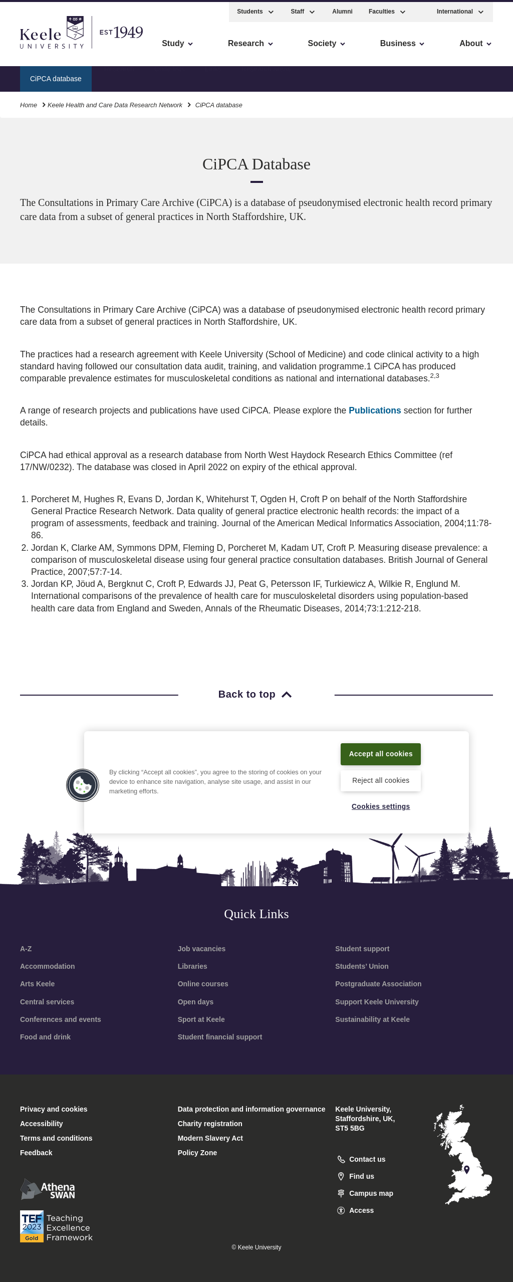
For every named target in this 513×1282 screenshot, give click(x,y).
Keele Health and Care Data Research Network (115, 102)
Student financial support (220, 1037)
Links (213, 76)
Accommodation (47, 966)
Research (119, 76)
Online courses (203, 984)
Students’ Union (362, 966)
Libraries (192, 966)
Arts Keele (37, 984)
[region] (276, 775)
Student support (362, 949)
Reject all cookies (381, 780)
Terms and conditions (56, 1138)
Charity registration (210, 1124)
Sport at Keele (201, 1019)
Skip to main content (53, 50)
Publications (375, 410)
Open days (196, 1002)
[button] (422, 9)
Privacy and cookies (54, 1109)
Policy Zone (197, 1153)
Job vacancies (202, 949)
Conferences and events (60, 1019)
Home (28, 102)
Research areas (266, 76)
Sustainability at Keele (372, 1019)
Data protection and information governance (252, 1109)
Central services (47, 1002)
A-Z (26, 949)
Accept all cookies (381, 747)
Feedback (36, 1153)
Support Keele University (377, 1002)
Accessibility (37, 50)
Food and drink (45, 1037)
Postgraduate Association (378, 984)
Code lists (169, 76)
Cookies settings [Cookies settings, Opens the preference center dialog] (381, 806)
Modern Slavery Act (210, 1138)
